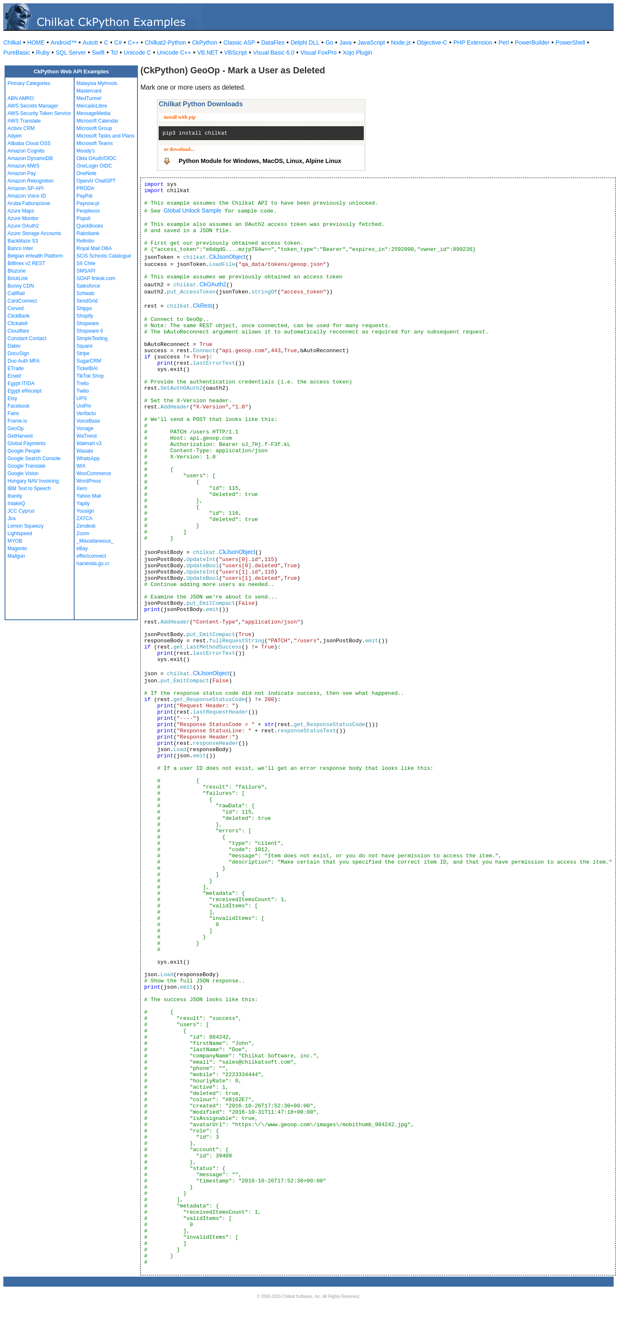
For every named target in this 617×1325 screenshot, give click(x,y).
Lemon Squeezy (25, 526)
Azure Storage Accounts (34, 233)
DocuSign (18, 353)
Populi (83, 218)
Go (329, 42)
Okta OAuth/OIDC (97, 158)
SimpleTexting (92, 338)
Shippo (84, 308)
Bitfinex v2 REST (26, 263)
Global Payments (26, 443)
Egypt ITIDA (21, 383)
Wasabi (85, 451)
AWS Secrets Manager (32, 106)
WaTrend (87, 436)
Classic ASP (239, 42)
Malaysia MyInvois (97, 83)
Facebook (18, 406)
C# (118, 42)
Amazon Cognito (26, 151)
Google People (23, 451)
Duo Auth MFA (23, 361)
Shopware (88, 323)
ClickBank (18, 316)
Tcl (113, 52)
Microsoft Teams (95, 143)
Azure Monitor (23, 218)
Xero (82, 488)
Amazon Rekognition (30, 181)
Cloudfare (18, 331)
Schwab (86, 293)
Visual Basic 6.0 (273, 52)
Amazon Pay (21, 173)
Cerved (15, 308)
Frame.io (17, 421)
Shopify (85, 316)
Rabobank (88, 233)
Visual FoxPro (318, 52)
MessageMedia (93, 113)
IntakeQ (16, 503)
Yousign (85, 511)
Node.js (400, 42)
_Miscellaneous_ (95, 541)
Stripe (83, 353)
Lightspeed (19, 533)
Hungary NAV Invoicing (33, 481)
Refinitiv (86, 241)
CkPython (204, 42)
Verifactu (86, 413)
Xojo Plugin (357, 52)
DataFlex (273, 42)
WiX (81, 466)
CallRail (16, 293)
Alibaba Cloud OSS (28, 143)
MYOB (14, 541)
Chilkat (12, 42)
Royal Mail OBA (94, 248)
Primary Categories (28, 83)
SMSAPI (86, 271)
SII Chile (86, 263)
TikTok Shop (90, 376)
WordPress (89, 481)
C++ (133, 42)
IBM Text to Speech (29, 488)
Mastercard (89, 91)
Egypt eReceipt (24, 391)
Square (85, 346)
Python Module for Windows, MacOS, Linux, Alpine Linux (260, 161)
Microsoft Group (94, 128)
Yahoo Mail (89, 496)
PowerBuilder (532, 42)
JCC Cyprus (21, 511)
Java (345, 42)
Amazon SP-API (25, 188)
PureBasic (16, 52)
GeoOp (15, 428)
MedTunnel (89, 98)
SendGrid (87, 301)
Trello (83, 383)
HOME (36, 42)
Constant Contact (26, 338)
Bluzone (16, 271)
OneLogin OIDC (94, 166)
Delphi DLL (304, 42)
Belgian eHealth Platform (35, 256)
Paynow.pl (88, 203)
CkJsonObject (227, 256)
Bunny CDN (20, 286)
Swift (98, 52)
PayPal (84, 196)
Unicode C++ (174, 52)
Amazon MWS (23, 166)
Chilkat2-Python (165, 42)
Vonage (85, 428)
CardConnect (22, 301)
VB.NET (207, 52)
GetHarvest (20, 436)
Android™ (64, 42)
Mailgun (16, 556)
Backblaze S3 (22, 241)
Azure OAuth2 (23, 226)
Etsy (12, 398)
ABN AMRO (20, 98)
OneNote (87, 173)
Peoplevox (88, 211)
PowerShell (570, 42)
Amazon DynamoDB (30, 158)
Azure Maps (20, 211)
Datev (13, 346)
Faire (13, 413)
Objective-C (432, 42)
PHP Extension (472, 42)
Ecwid (14, 376)
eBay (82, 548)
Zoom (83, 533)
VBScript (235, 52)
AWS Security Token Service (39, 113)
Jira (11, 518)
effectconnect (91, 556)
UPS (82, 398)
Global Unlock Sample (193, 210)
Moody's (86, 151)
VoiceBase (88, 421)
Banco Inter (20, 248)
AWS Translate (24, 121)
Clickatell (17, 323)
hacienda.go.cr (93, 563)
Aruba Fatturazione (28, 203)
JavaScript (371, 42)
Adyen (14, 136)
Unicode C (137, 52)
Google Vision (23, 473)
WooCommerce (94, 473)
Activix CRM (21, 128)
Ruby (43, 52)
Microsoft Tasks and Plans (106, 136)
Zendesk (86, 526)
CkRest (202, 305)
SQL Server (71, 52)
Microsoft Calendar (98, 121)
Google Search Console (33, 458)
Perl (503, 42)
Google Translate (26, 466)
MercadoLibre (92, 106)
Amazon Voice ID (26, 196)
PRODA (86, 188)
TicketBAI (87, 368)
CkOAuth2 (213, 284)
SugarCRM (89, 361)
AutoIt (90, 42)
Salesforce (88, 286)
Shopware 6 (90, 331)
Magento (17, 548)
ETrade (15, 368)
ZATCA (84, 518)
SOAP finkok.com (96, 278)
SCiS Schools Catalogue (104, 256)
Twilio (83, 391)
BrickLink (17, 278)
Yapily (83, 503)
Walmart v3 (89, 443)
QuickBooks (90, 226)
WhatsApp (88, 458)
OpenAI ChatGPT (96, 181)
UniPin (84, 406)
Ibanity (14, 496)
